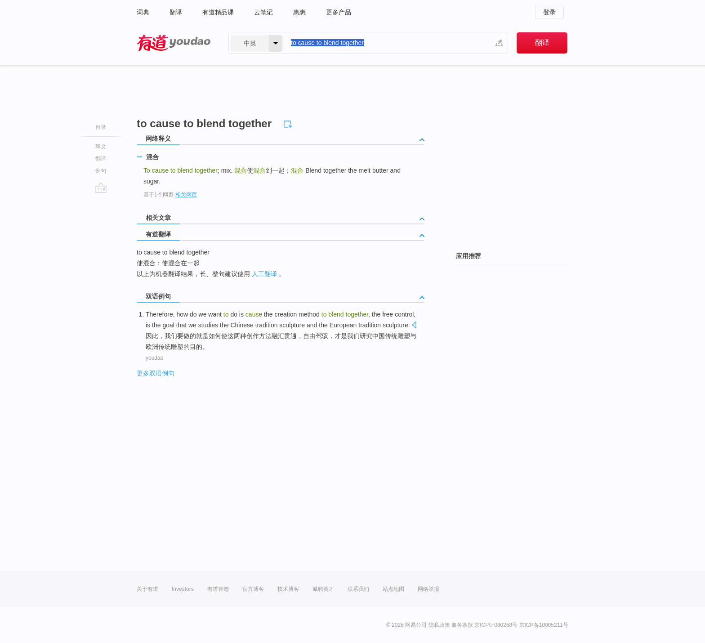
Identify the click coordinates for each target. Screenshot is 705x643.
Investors (183, 589)
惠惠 (299, 12)
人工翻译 (264, 273)
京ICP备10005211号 (543, 625)
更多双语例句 (155, 373)
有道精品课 (218, 12)
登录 (549, 12)
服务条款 (462, 625)
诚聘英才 (323, 589)
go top (101, 187)
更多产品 (338, 12)
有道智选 (218, 589)
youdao (154, 358)
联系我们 (358, 589)
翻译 (176, 12)
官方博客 (253, 589)
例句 (100, 171)
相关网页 (186, 195)
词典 (143, 12)
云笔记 (263, 12)
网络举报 (428, 589)
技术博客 (288, 589)
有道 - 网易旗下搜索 (173, 43)
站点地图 (393, 589)
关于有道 (147, 589)
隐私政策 (439, 625)
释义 (100, 146)
